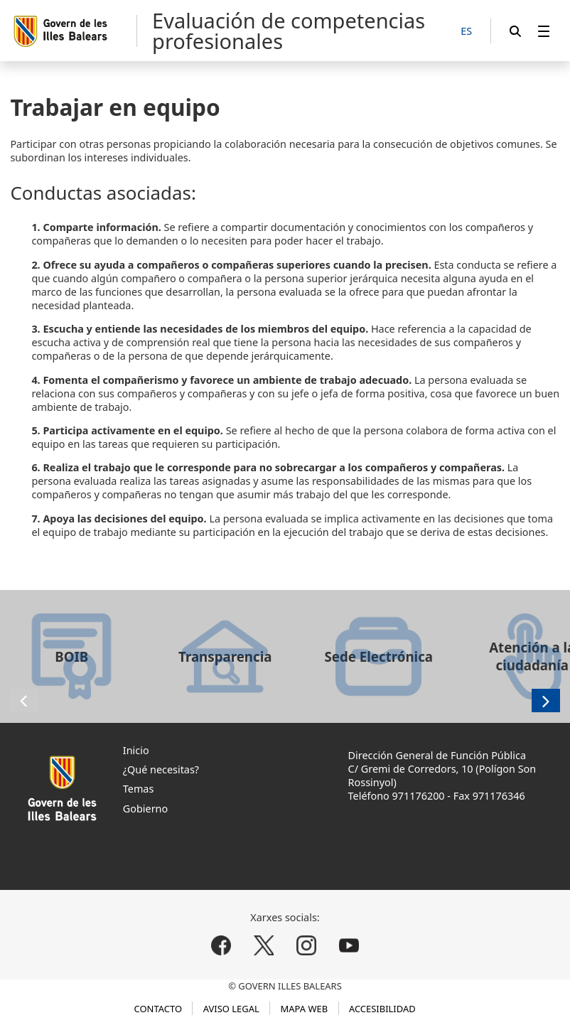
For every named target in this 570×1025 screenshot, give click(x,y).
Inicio (136, 750)
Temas (138, 788)
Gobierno (145, 808)
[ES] (466, 31)
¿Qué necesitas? (161, 769)
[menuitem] (543, 31)
